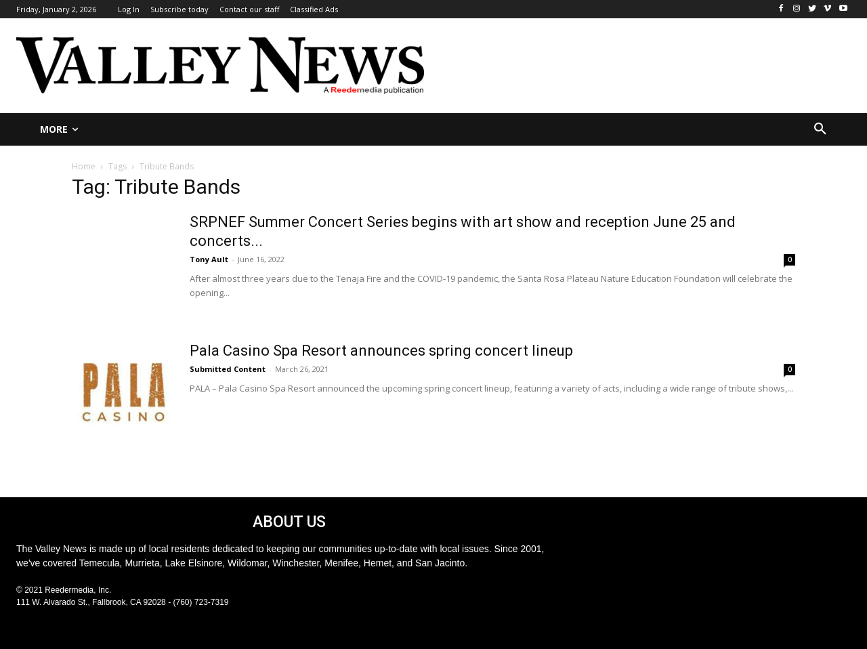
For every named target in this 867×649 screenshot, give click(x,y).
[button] (820, 129)
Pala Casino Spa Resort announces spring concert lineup (381, 350)
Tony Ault (209, 259)
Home (84, 166)
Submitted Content (228, 369)
